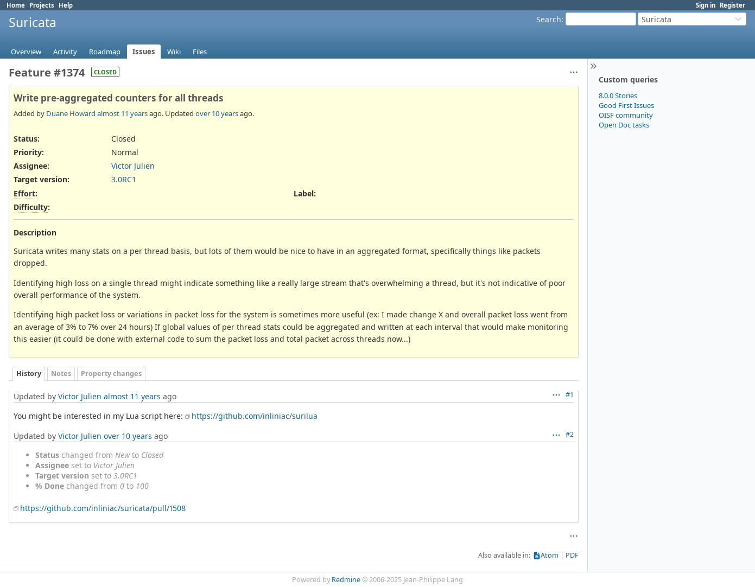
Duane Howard (71, 113)
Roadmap (104, 51)
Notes (61, 373)
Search (548, 19)
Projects (41, 5)
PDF (572, 555)
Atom (550, 555)
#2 (570, 434)
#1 (570, 394)
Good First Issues (626, 105)
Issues (143, 51)
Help (66, 5)
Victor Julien (133, 166)
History (28, 373)
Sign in (705, 5)
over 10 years (216, 113)
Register (732, 5)
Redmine (346, 579)
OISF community (626, 115)
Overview (26, 51)
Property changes (111, 373)
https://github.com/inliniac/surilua (255, 416)
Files (200, 51)
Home (16, 5)
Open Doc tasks (624, 125)
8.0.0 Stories (618, 95)
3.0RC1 (123, 179)
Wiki (174, 51)
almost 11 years (122, 113)
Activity (65, 51)
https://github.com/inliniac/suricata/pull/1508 (103, 508)
